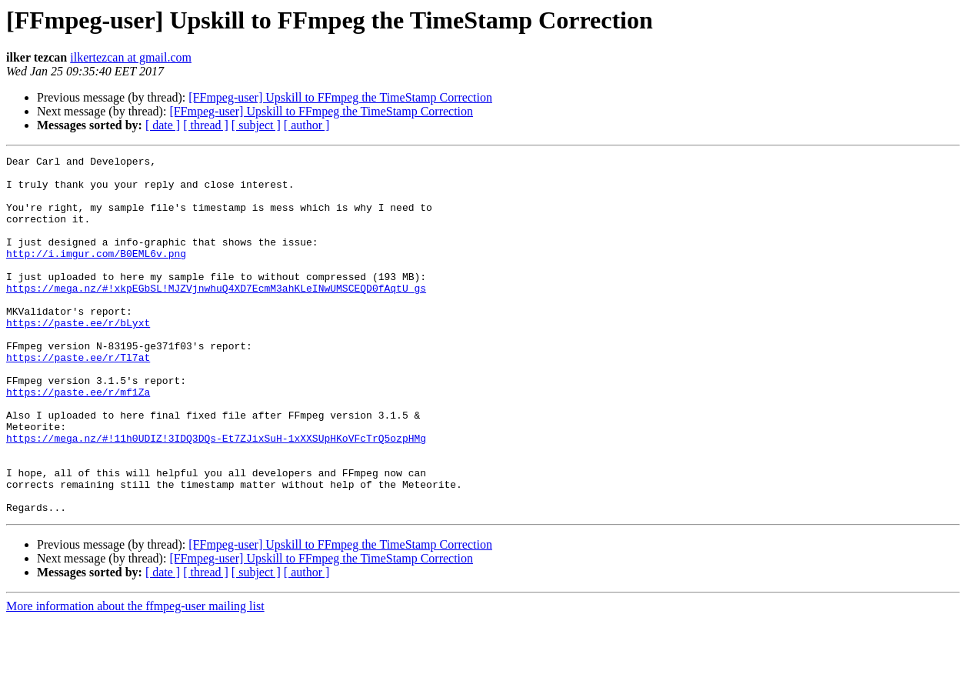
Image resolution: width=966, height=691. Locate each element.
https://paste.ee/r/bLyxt (78, 357)
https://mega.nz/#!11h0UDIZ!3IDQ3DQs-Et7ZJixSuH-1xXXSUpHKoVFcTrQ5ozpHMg (216, 495)
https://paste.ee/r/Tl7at (78, 399)
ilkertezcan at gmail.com (131, 57)
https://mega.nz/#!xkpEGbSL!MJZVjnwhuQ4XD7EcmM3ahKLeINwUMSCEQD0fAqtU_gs (216, 315)
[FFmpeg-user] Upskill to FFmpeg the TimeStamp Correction (340, 97)
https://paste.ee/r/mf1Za (78, 440)
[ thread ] (205, 125)
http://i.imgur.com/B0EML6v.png (96, 274)
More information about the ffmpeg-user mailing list (135, 677)
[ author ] (307, 125)
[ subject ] (256, 125)
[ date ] (162, 125)
